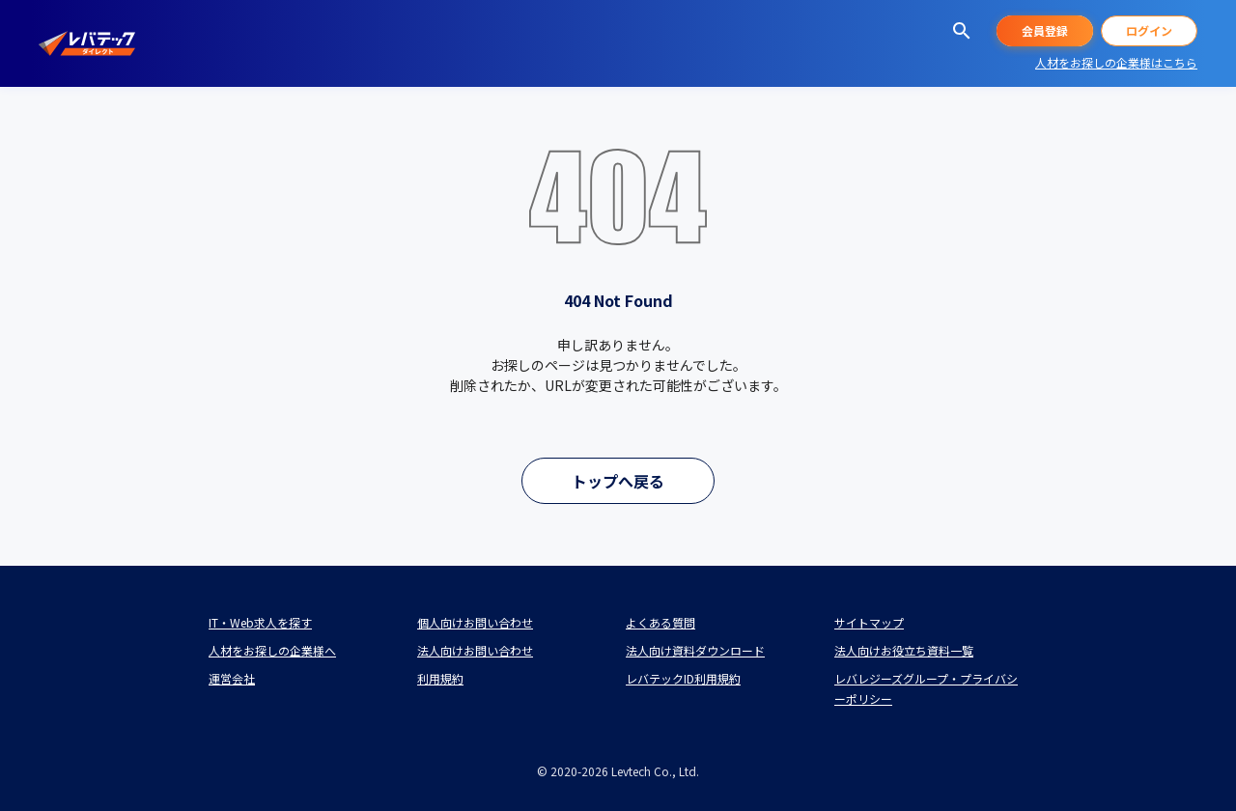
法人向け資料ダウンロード (695, 650)
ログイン (1149, 30)
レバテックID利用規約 (683, 678)
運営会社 (232, 678)
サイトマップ (869, 622)
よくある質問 (660, 622)
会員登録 (1045, 30)
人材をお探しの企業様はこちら (1116, 62)
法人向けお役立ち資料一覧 (903, 650)
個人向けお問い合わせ (475, 622)
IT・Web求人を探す (260, 622)
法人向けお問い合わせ (475, 650)
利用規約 (440, 678)
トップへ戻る (618, 480)
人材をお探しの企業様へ (272, 650)
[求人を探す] (961, 31)
